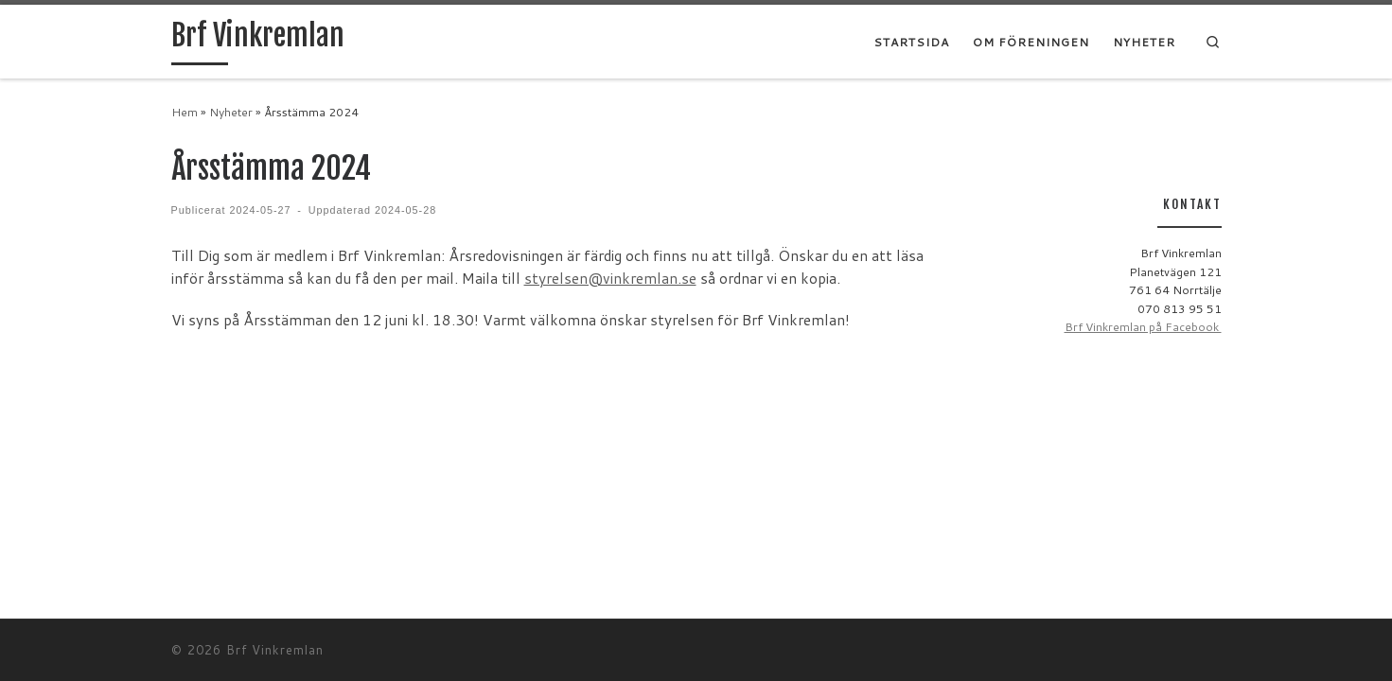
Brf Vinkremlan (275, 649)
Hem (184, 112)
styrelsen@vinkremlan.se (610, 278)
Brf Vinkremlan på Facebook (1143, 327)
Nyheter (231, 112)
